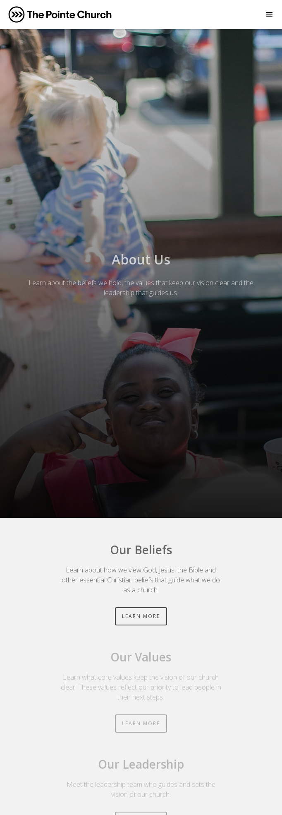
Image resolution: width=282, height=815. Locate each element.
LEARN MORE (141, 616)
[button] (269, 14)
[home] (60, 14)
